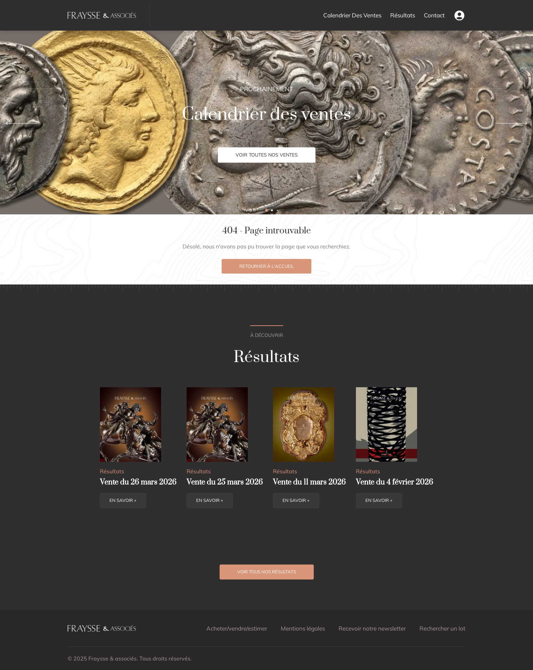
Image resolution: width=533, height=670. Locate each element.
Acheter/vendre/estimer (236, 628)
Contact (434, 15)
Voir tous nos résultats (266, 571)
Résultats (402, 15)
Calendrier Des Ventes (352, 15)
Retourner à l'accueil (266, 266)
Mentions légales (303, 628)
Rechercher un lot (442, 628)
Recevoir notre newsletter (372, 628)
